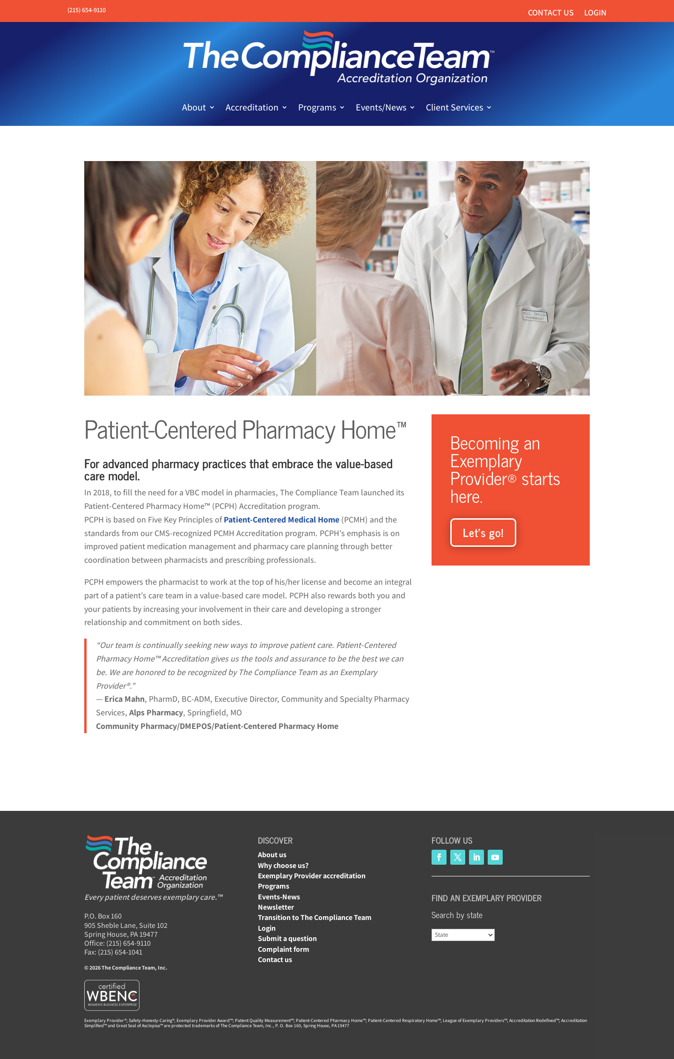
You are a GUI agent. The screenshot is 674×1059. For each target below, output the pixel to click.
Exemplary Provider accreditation (312, 876)
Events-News (279, 897)
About (194, 107)
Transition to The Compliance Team (315, 917)
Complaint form (283, 949)
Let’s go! (483, 532)
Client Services (454, 107)
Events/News (381, 107)
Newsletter (276, 907)
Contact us (551, 13)
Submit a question (287, 938)
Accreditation (252, 107)
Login (595, 13)
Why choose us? (283, 865)
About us (272, 855)
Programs (317, 107)
